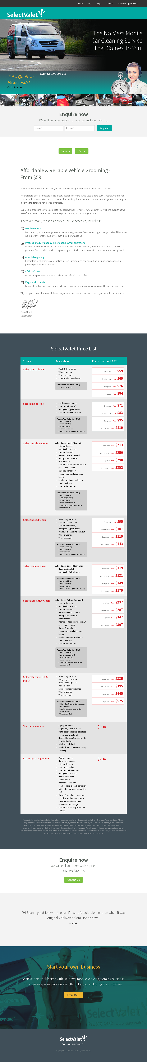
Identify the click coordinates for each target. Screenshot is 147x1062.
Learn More (73, 995)
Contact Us (73, 880)
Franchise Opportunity (128, 3)
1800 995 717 (58, 73)
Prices (83, 151)
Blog (99, 3)
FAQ (89, 3)
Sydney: (45, 73)
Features (64, 151)
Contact (109, 3)
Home (80, 3)
